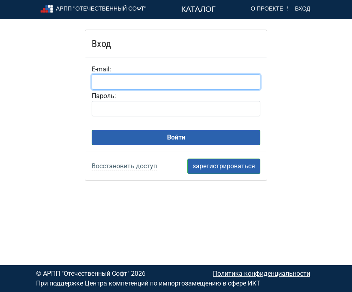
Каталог (198, 9)
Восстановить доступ (124, 166)
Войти (176, 137)
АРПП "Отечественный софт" (93, 8)
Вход (302, 8)
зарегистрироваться (224, 166)
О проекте (267, 8)
